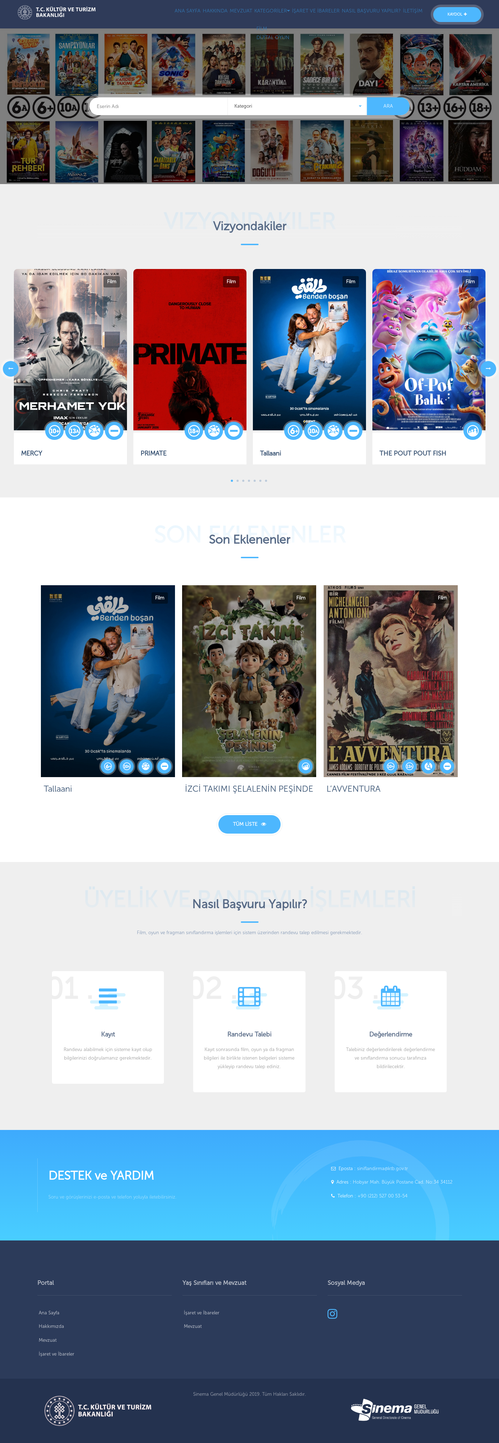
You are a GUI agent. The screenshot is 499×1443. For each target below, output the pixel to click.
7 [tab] (266, 481)
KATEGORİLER (257, 14)
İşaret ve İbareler (56, 1354)
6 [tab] (260, 481)
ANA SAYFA (157, 14)
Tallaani (270, 453)
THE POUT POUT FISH (412, 453)
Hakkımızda (51, 1326)
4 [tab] (249, 481)
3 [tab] (243, 481)
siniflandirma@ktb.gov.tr (382, 1168)
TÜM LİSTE (249, 824)
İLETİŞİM (409, 14)
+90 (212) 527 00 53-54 (382, 1196)
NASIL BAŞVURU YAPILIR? (364, 14)
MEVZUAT (221, 14)
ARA (388, 106)
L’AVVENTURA (354, 789)
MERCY (31, 453)
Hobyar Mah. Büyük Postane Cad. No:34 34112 (402, 1182)
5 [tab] (255, 481)
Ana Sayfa (49, 1312)
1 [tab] (232, 481)
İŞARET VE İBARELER (306, 14)
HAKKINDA (189, 14)
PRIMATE (153, 453)
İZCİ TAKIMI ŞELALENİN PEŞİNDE (249, 789)
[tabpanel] (309, 369)
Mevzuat (48, 1340)
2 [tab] (238, 481)
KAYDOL (457, 14)
